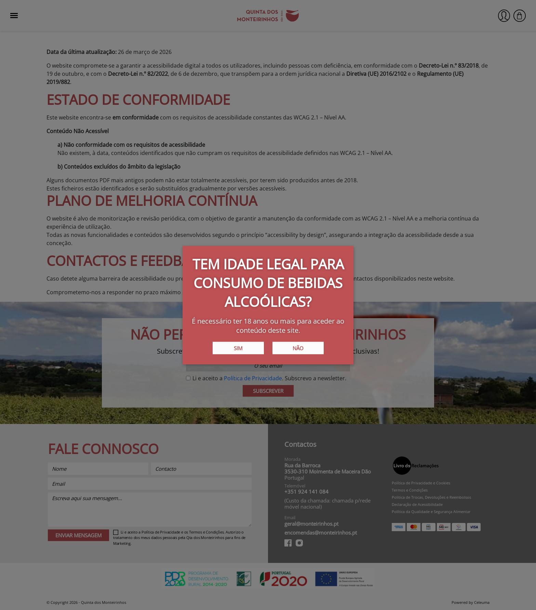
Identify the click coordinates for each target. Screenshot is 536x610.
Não (298, 347)
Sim (238, 347)
